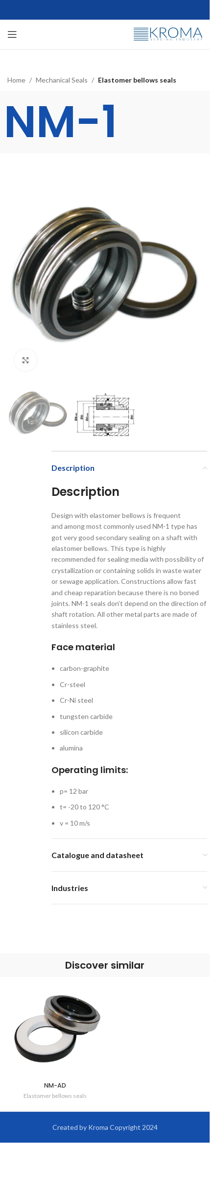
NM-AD (55, 1085)
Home (16, 80)
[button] (17, 280)
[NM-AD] (54, 1029)
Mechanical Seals (62, 80)
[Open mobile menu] (12, 34)
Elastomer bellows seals (137, 80)
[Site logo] (168, 33)
